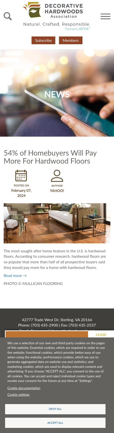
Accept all (55, 422)
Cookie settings (19, 395)
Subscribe (43, 40)
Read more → (15, 275)
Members (71, 40)
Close (101, 335)
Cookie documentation (24, 388)
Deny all (55, 408)
